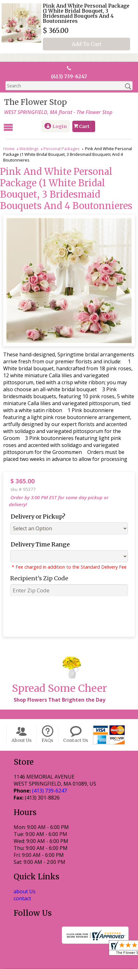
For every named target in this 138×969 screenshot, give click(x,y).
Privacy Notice (71, 957)
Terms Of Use (32, 957)
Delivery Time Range (38, 537)
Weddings (29, 148)
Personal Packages (61, 148)
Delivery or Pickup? (36, 509)
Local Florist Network (40, 964)
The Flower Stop (34, 102)
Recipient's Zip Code (37, 571)
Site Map (81, 964)
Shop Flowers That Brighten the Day (58, 666)
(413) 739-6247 (69, 76)
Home (9, 148)
